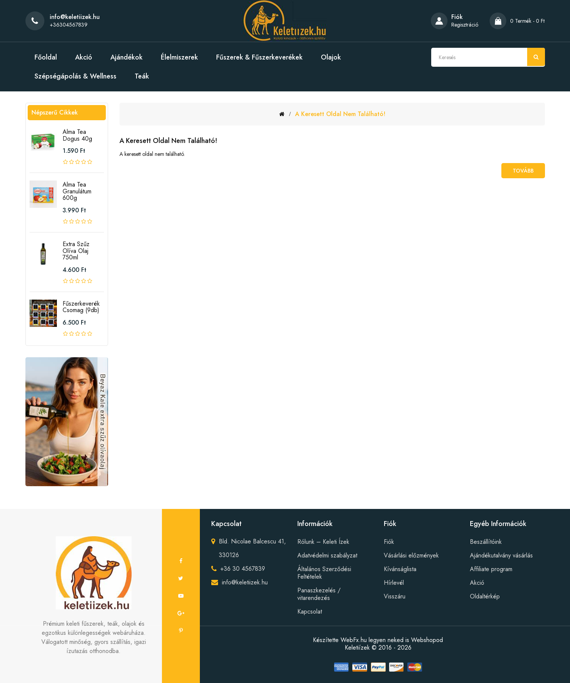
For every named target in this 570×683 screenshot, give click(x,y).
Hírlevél (394, 582)
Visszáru (394, 596)
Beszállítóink (486, 541)
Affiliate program (491, 569)
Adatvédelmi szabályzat (327, 555)
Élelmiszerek (179, 57)
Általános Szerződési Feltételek (324, 573)
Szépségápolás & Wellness (75, 76)
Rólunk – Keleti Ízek (323, 541)
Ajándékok (126, 57)
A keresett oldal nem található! (340, 114)
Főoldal (46, 57)
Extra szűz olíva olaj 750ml (76, 251)
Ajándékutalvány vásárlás (501, 555)
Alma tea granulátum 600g (77, 191)
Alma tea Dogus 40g (77, 135)
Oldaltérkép (485, 596)
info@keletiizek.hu (245, 582)
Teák (142, 76)
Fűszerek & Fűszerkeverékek (259, 57)
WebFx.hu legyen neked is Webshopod (392, 640)
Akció (83, 57)
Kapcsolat (309, 611)
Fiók (389, 541)
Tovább (523, 170)
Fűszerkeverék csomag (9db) (81, 307)
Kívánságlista (400, 569)
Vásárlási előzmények (411, 555)
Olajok (331, 57)
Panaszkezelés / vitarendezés (319, 594)
